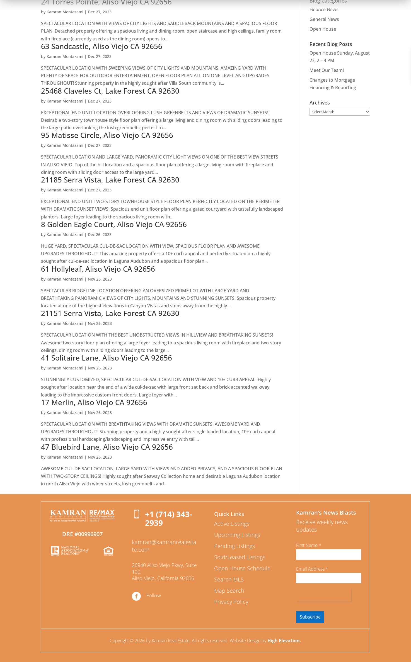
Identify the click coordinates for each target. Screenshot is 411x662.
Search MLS (229, 579)
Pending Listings (234, 546)
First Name (308, 545)
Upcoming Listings (237, 535)
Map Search (229, 590)
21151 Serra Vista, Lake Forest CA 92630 (110, 313)
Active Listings (231, 523)
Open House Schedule (242, 568)
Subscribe (310, 617)
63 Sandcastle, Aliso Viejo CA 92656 (101, 46)
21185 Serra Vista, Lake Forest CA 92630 (110, 180)
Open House (323, 29)
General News (324, 19)
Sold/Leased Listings (239, 557)
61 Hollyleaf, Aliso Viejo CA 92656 (98, 269)
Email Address (312, 569)
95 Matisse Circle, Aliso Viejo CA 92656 (107, 135)
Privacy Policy (231, 601)
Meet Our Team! (327, 70)
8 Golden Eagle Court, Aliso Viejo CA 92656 (114, 224)
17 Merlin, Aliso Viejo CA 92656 (94, 402)
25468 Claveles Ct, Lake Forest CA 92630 (110, 91)
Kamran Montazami (65, 11)
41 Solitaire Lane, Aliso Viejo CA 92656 (106, 358)
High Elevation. (284, 640)
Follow (153, 595)
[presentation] (323, 595)
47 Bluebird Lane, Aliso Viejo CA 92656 (107, 447)
